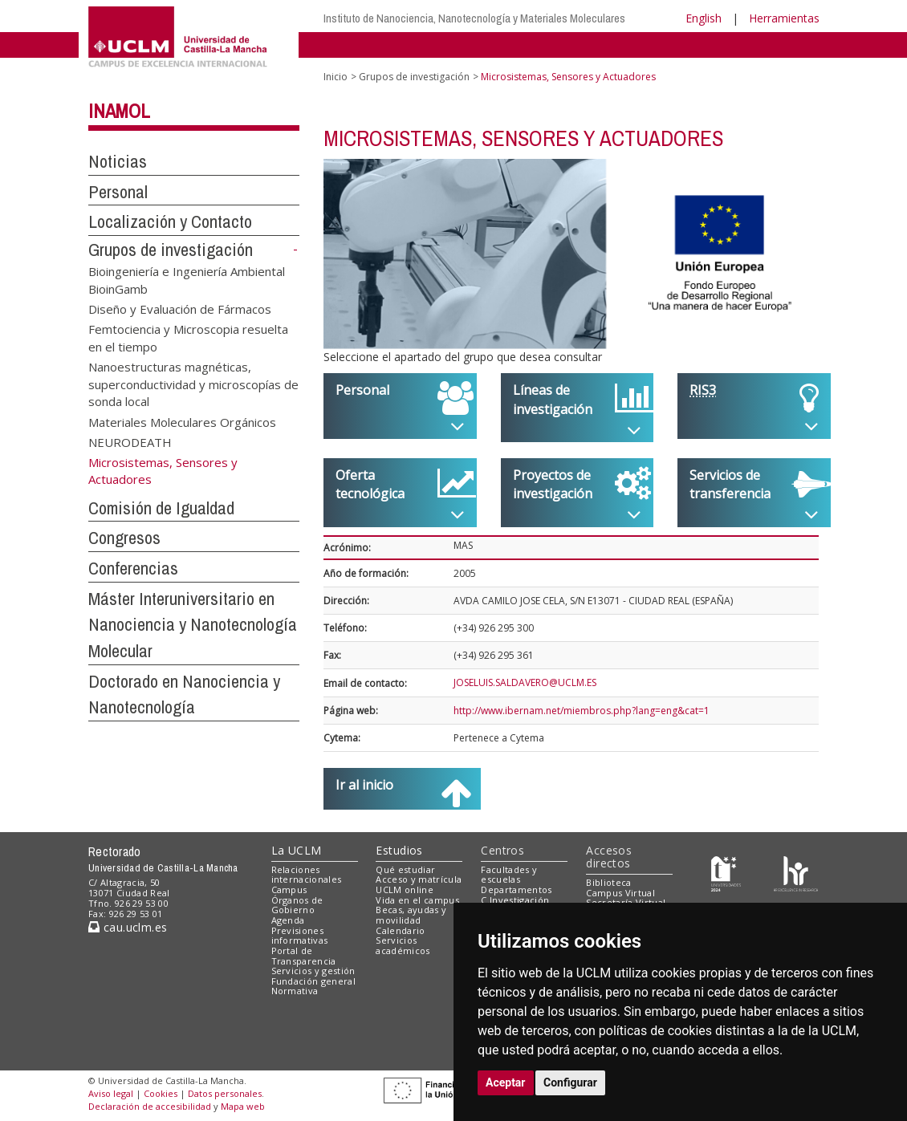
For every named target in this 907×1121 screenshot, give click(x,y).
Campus (289, 889)
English (703, 18)
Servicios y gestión (313, 971)
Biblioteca (608, 882)
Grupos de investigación (170, 250)
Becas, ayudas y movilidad (411, 915)
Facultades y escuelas (509, 874)
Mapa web (243, 1106)
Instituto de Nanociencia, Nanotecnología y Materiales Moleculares (474, 18)
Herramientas (784, 18)
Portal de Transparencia (303, 955)
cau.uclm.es (127, 927)
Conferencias (133, 568)
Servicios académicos (402, 945)
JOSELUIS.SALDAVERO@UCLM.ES (525, 682)
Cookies (160, 1093)
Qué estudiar (405, 869)
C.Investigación (515, 900)
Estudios (399, 850)
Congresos (124, 538)
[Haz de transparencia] (726, 872)
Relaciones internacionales (306, 874)
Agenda (288, 920)
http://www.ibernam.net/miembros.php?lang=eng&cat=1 (582, 710)
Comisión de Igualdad (161, 508)
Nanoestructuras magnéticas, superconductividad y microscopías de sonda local (193, 384)
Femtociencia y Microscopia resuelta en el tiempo (188, 337)
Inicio (335, 76)
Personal (118, 192)
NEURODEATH (130, 441)
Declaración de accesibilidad (149, 1106)
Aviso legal (110, 1093)
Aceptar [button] (506, 1082)
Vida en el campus (417, 900)
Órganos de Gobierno (297, 905)
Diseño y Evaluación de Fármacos (179, 309)
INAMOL (119, 111)
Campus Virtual (620, 893)
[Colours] (796, 872)
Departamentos (516, 889)
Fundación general (313, 981)
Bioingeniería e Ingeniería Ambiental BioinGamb (186, 279)
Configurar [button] (570, 1082)
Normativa (295, 991)
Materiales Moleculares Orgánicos (182, 421)
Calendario (400, 930)
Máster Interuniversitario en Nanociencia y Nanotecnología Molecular (192, 625)
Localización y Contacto (170, 221)
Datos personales (225, 1093)
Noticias (117, 161)
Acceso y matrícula (419, 879)
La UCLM (296, 850)
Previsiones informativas (299, 935)
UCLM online (404, 889)
